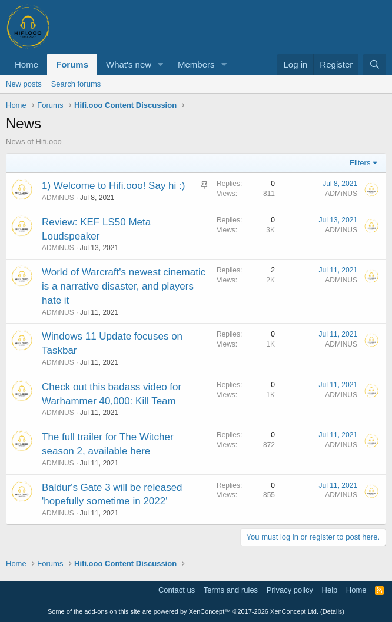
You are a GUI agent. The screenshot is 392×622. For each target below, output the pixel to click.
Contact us (176, 590)
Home (26, 64)
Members (196, 64)
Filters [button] (360, 162)
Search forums (76, 83)
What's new (128, 64)
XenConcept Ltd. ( (296, 611)
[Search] (374, 64)
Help (330, 590)
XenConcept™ (210, 611)
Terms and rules (231, 590)
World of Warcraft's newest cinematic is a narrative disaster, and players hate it (123, 286)
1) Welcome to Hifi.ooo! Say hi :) (113, 185)
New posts (24, 83)
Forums (72, 64)
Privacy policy (290, 590)
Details (333, 611)
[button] (160, 64)
